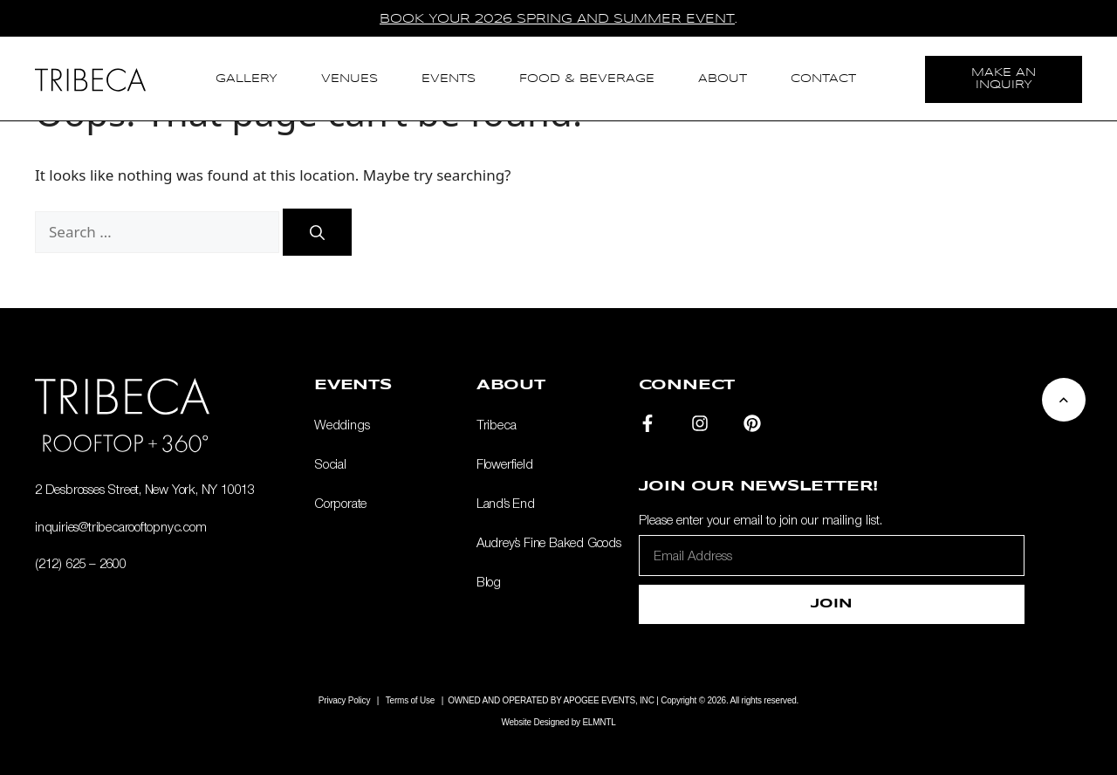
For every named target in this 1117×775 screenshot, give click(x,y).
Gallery (247, 79)
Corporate (340, 502)
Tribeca (496, 424)
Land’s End (505, 502)
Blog (488, 581)
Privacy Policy (344, 700)
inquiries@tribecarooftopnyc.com (121, 526)
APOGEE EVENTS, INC (609, 700)
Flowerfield (504, 463)
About (722, 79)
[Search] (317, 232)
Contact (823, 79)
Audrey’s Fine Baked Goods (548, 542)
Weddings (341, 424)
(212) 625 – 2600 (81, 563)
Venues (349, 79)
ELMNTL (598, 722)
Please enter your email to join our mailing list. (760, 519)
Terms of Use (410, 700)
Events (448, 79)
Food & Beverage (586, 79)
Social (330, 463)
